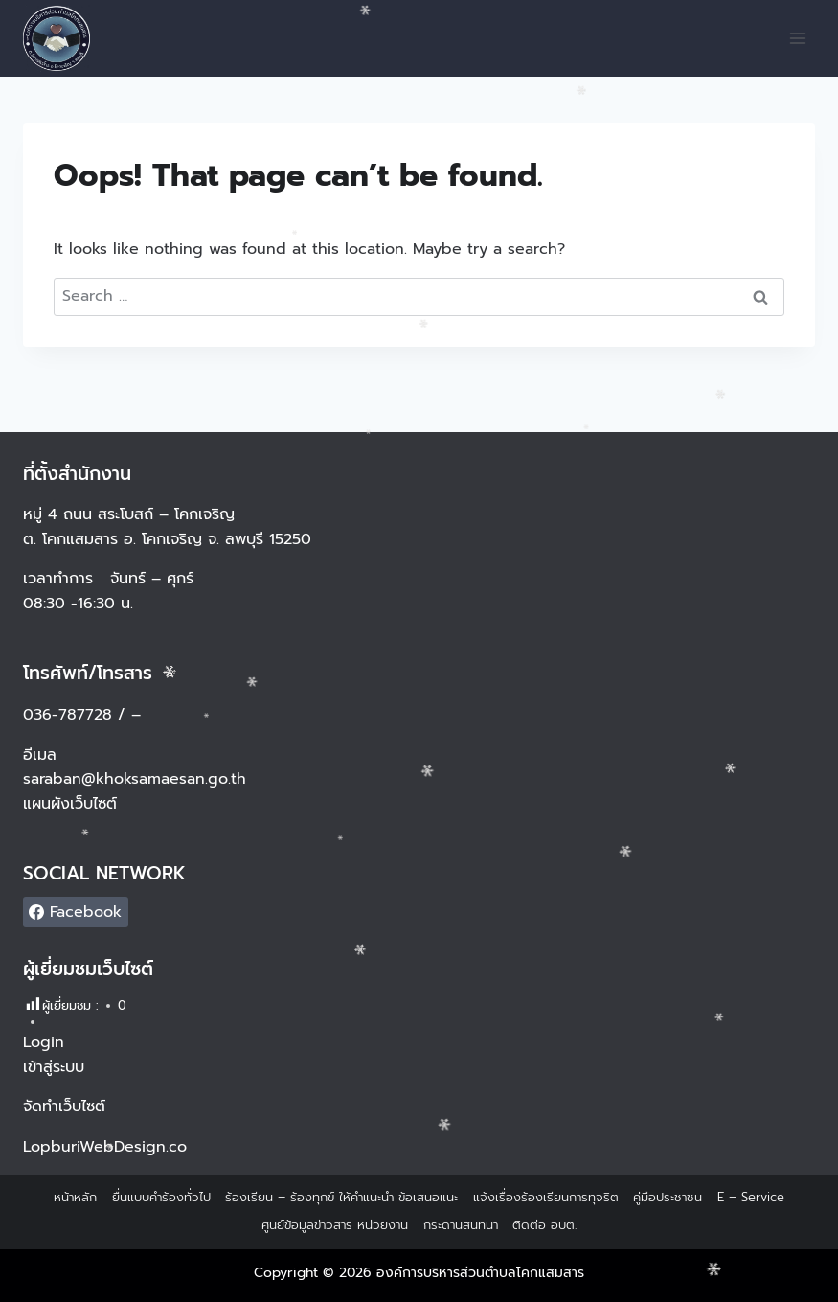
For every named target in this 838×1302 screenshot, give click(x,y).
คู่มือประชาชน (667, 1197)
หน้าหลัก (75, 1197)
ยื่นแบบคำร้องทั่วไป (161, 1197)
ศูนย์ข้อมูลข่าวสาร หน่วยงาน (334, 1225)
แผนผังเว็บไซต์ (73, 803)
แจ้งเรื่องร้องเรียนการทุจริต (546, 1197)
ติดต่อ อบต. (544, 1225)
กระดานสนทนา (460, 1225)
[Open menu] (797, 38)
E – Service (750, 1197)
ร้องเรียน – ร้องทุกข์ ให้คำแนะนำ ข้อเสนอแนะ (341, 1197)
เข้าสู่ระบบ (53, 1067)
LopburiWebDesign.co (105, 1146)
